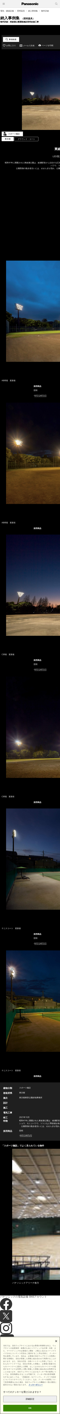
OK (30, 1408)
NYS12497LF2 (40, 395)
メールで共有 (29, 45)
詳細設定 (30, 1399)
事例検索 (12, 39)
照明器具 (21, 11)
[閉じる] (56, 1341)
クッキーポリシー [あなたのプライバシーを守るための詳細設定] (36, 1385)
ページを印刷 (47, 45)
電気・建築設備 (7, 11)
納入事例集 (33, 11)
